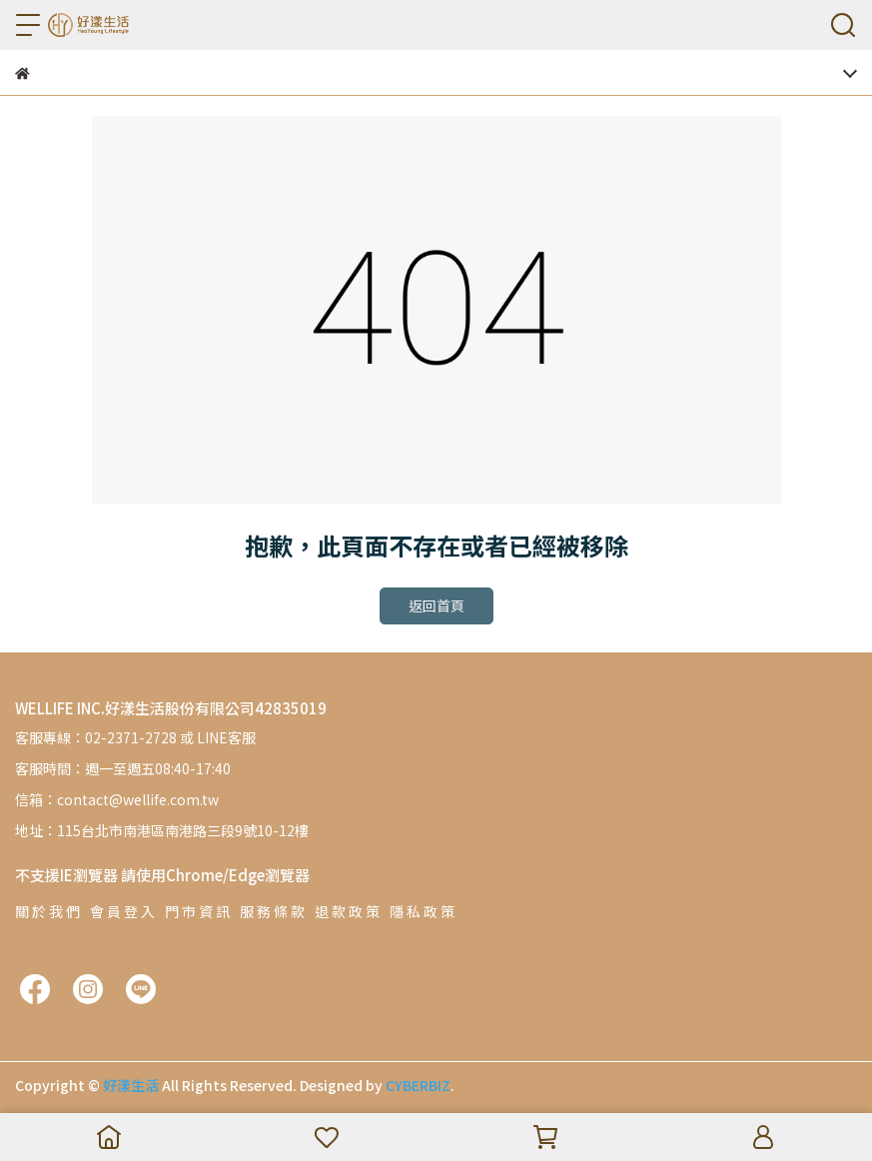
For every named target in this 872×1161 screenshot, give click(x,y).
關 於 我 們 (47, 911)
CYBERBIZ (418, 1085)
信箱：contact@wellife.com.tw (117, 799)
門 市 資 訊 (197, 911)
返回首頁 (436, 605)
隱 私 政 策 (422, 911)
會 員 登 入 (122, 911)
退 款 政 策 (347, 911)
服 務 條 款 (272, 911)
